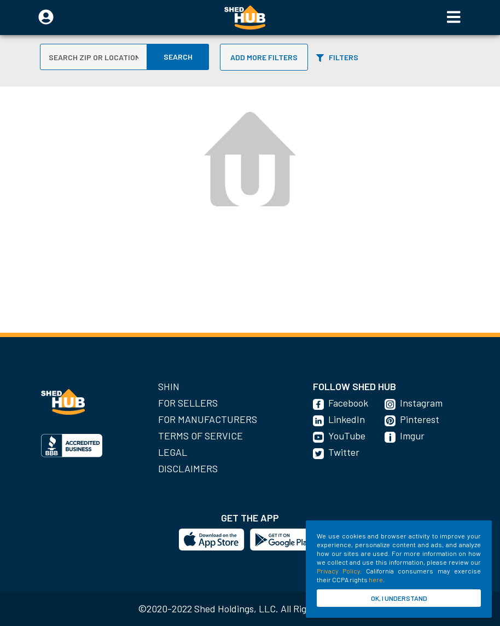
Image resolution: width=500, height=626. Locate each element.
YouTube (346, 436)
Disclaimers (188, 468)
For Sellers (188, 403)
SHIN (168, 386)
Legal (172, 452)
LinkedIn (346, 419)
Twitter (343, 452)
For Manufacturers (207, 419)
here (376, 579)
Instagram (421, 403)
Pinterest (419, 419)
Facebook (348, 403)
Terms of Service (200, 436)
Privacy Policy (338, 571)
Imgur (412, 436)
